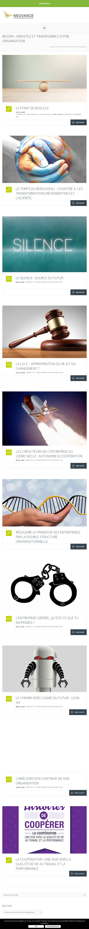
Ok (36, 926)
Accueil (51, 47)
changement (67, 114)
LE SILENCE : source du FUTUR (39, 278)
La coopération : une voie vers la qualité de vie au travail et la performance (43, 864)
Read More (78, 122)
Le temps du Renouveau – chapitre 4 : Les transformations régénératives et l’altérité (49, 193)
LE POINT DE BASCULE (32, 108)
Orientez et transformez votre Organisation (71, 47)
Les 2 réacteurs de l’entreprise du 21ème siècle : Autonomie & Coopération (49, 453)
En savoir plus (53, 926)
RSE (17, 117)
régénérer (77, 114)
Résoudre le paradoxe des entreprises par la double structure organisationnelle (48, 537)
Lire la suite (77, 712)
